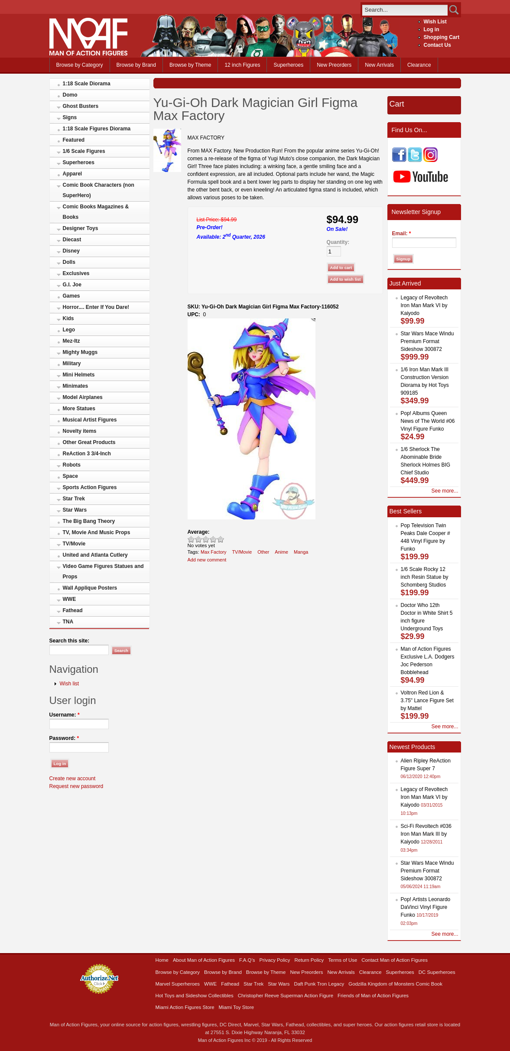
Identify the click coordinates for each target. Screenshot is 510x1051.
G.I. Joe (72, 285)
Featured (74, 140)
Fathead (73, 610)
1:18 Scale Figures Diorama (97, 129)
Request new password (76, 786)
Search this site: (69, 641)
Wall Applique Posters (90, 588)
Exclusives (76, 273)
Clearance (419, 65)
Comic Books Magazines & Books (96, 212)
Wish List (435, 22)
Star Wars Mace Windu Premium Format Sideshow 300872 (427, 341)
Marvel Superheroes (178, 983)
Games (71, 296)
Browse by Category (79, 65)
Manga (301, 552)
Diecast (72, 240)
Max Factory (214, 552)
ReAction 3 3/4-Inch (87, 454)
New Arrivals (379, 65)
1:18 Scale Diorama (86, 84)
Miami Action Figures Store (185, 1007)
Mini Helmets (79, 375)
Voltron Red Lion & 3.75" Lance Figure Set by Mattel (427, 700)
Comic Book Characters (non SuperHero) (98, 190)
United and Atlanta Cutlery (95, 555)
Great (213, 539)
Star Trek (74, 499)
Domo (70, 95)
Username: (64, 715)
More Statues (79, 408)
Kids (68, 318)
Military (72, 363)
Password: (64, 738)
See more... (444, 491)
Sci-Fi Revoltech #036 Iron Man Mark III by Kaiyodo (426, 834)
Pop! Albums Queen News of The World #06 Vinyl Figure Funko (428, 421)
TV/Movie (74, 544)
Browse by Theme (190, 65)
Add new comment (207, 559)
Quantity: (338, 242)
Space (70, 476)
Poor (191, 539)
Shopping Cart (442, 37)
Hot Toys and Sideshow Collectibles (195, 995)
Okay (198, 539)
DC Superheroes (437, 972)
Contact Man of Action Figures (394, 960)
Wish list (69, 684)
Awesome (220, 539)
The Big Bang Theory (89, 521)
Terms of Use (342, 960)
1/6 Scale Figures (84, 151)
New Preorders (334, 65)
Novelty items (80, 431)
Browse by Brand (136, 65)
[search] (405, 9)
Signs (70, 117)
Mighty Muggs (80, 352)
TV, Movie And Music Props (96, 532)
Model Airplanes (83, 397)
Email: (401, 233)
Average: (199, 532)
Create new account (72, 778)
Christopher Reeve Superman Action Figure (285, 995)
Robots (72, 465)
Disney (71, 251)
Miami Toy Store (236, 1007)
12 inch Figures (242, 65)
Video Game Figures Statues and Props (103, 571)
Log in (431, 29)
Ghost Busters (81, 106)
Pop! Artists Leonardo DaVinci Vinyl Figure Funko (426, 907)
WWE (69, 599)
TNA (68, 622)
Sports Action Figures (90, 487)
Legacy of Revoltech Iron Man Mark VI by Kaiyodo (424, 305)
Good (206, 539)
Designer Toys (80, 228)
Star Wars (75, 510)
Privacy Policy (275, 960)
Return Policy (309, 960)
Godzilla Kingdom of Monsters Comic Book (395, 983)
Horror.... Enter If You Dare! (96, 307)
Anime (281, 552)
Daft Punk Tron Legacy (319, 983)
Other (263, 552)
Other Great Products (89, 442)
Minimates (75, 386)
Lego (69, 330)
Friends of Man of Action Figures (373, 995)
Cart (397, 104)
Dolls (69, 262)
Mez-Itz (71, 341)
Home (162, 960)
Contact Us (437, 45)
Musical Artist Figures (90, 420)
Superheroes (288, 65)
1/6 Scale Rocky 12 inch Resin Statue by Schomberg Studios (424, 577)
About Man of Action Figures (204, 960)
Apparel (72, 174)
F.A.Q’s (247, 960)
